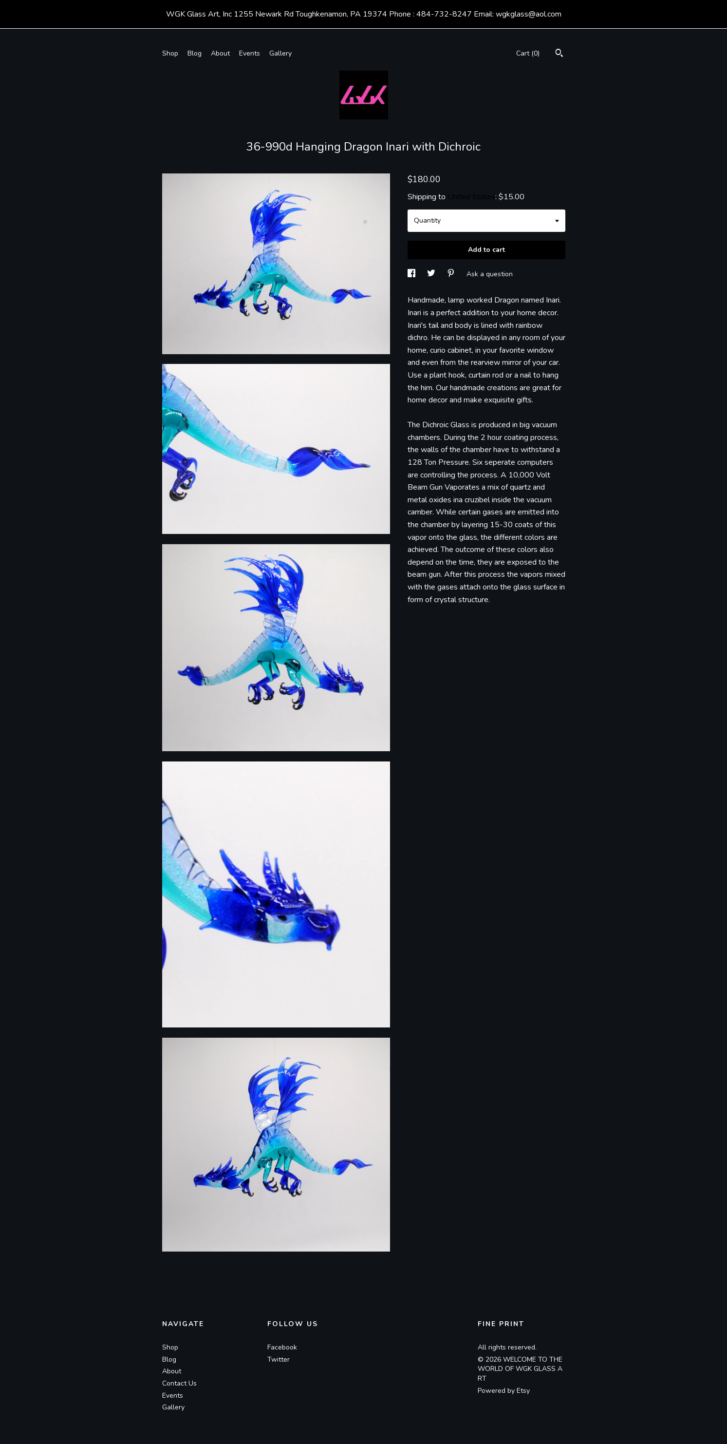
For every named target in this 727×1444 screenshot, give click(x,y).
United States (471, 196)
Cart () (528, 53)
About (220, 53)
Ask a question (489, 274)
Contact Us (179, 1383)
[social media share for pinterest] (452, 274)
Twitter (278, 1359)
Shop (170, 53)
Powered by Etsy (504, 1390)
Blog (194, 53)
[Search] (559, 54)
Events (249, 53)
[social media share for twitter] (432, 274)
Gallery (280, 53)
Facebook (282, 1347)
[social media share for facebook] (412, 274)
